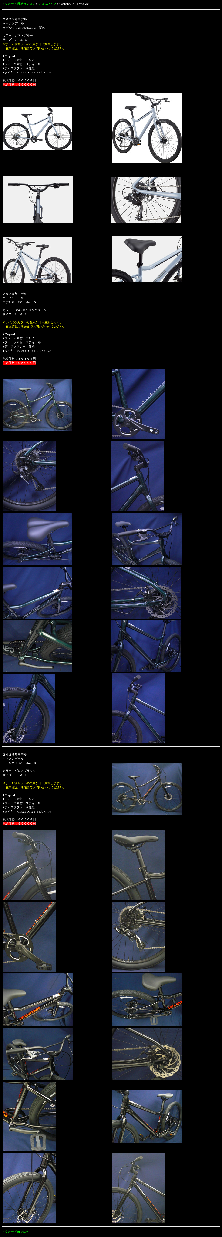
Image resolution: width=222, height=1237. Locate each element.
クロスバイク (47, 4)
